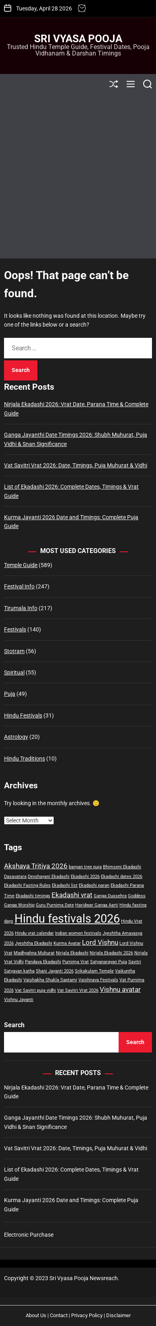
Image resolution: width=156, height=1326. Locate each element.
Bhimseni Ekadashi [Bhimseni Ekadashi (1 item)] (122, 867)
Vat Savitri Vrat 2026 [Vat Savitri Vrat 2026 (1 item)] (78, 990)
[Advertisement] (78, 176)
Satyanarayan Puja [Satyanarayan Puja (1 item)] (108, 961)
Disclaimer (118, 1315)
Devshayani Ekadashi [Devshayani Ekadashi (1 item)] (49, 876)
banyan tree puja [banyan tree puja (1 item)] (85, 867)
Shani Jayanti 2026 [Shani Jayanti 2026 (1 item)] (55, 971)
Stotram (14, 651)
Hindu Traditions (24, 758)
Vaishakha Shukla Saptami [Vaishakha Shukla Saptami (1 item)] (50, 980)
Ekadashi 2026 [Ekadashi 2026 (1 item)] (85, 876)
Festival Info (19, 586)
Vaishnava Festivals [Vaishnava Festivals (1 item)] (98, 980)
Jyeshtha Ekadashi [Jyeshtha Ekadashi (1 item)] (33, 943)
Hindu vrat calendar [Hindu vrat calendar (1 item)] (34, 933)
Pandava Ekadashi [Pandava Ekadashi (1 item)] (43, 961)
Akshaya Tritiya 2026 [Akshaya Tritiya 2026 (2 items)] (36, 866)
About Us (36, 1315)
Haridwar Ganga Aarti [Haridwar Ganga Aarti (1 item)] (96, 905)
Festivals (15, 629)
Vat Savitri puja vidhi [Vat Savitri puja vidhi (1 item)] (35, 990)
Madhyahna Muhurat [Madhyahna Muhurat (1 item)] (34, 953)
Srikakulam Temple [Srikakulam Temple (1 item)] (94, 971)
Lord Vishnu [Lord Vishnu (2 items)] (100, 942)
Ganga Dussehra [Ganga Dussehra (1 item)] (110, 895)
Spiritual (14, 672)
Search (14, 1025)
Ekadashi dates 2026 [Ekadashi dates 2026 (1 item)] (121, 876)
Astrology (16, 737)
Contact (59, 1315)
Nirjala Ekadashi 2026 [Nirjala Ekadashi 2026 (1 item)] (111, 953)
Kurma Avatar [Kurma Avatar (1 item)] (67, 943)
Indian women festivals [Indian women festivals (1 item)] (78, 933)
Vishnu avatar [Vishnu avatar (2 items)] (120, 989)
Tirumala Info (20, 608)
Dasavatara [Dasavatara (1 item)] (15, 876)
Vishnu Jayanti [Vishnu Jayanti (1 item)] (18, 999)
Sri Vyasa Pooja (78, 38)
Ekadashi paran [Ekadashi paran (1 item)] (94, 885)
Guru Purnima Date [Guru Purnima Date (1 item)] (55, 905)
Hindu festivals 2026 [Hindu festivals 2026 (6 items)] (67, 918)
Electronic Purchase (28, 1234)
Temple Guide (20, 565)
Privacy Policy (87, 1315)
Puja (9, 694)
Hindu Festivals (23, 715)
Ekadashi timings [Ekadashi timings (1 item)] (33, 895)
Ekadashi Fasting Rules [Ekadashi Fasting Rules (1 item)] (27, 885)
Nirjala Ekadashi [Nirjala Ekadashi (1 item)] (72, 953)
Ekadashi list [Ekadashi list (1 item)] (65, 885)
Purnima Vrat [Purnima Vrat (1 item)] (75, 961)
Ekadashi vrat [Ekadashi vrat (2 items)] (71, 895)
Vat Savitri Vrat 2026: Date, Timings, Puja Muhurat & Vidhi (75, 465)
